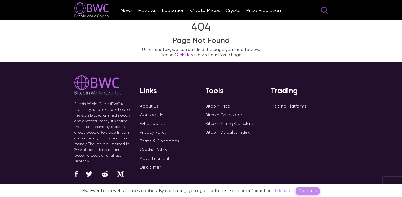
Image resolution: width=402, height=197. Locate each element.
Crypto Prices (205, 10)
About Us (149, 106)
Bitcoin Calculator (223, 114)
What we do (152, 123)
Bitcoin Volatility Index (227, 132)
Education (173, 10)
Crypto (233, 10)
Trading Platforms (288, 106)
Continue (307, 190)
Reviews (147, 10)
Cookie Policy (153, 149)
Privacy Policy (153, 132)
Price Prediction (263, 10)
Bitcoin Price (217, 106)
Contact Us (151, 114)
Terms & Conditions (159, 141)
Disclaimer (150, 167)
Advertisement (154, 158)
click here (282, 190)
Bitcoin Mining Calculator (230, 123)
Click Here (185, 54)
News (127, 10)
